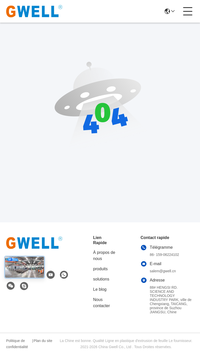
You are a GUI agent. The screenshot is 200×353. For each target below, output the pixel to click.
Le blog (100, 289)
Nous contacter (101, 302)
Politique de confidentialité (17, 344)
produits (100, 269)
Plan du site (43, 341)
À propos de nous (104, 255)
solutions (101, 279)
